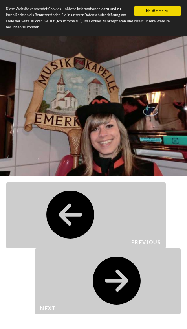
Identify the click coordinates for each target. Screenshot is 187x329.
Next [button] (108, 281)
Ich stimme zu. (157, 10)
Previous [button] (86, 215)
